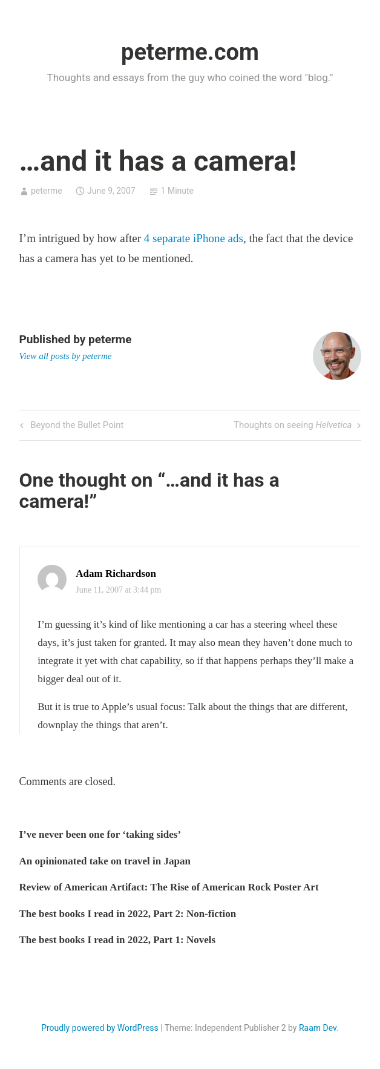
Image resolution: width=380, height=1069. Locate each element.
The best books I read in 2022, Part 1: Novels (117, 940)
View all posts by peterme (65, 356)
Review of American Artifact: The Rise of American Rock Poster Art (169, 887)
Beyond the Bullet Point (76, 425)
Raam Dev (317, 1028)
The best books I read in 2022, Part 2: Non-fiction (128, 913)
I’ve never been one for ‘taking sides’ (100, 834)
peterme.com (190, 52)
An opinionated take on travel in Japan (105, 861)
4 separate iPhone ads (193, 238)
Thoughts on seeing (293, 425)
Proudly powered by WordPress (100, 1028)
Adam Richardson (116, 573)
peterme (46, 191)
